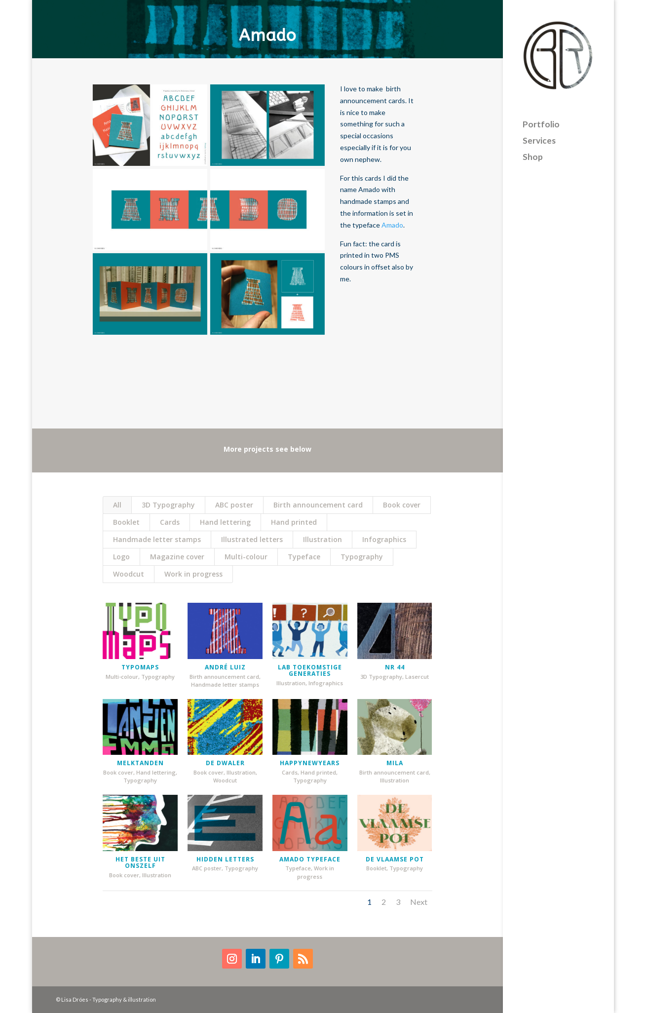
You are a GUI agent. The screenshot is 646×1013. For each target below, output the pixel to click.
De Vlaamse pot (391, 859)
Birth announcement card (318, 504)
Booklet (126, 522)
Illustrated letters (252, 539)
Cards (170, 522)
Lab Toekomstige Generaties (306, 670)
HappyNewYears (306, 763)
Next (418, 901)
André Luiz (221, 667)
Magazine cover (177, 556)
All (117, 504)
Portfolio (541, 119)
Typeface (304, 556)
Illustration (322, 539)
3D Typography (168, 504)
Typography (362, 556)
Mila (390, 763)
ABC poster (234, 504)
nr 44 (391, 667)
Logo (121, 556)
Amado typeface (306, 859)
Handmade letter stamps (157, 539)
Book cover (401, 504)
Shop (533, 151)
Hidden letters (221, 859)
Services (539, 135)
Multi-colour (246, 556)
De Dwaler (221, 763)
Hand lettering (225, 522)
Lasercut (413, 676)
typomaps (136, 667)
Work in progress (193, 574)
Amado (392, 225)
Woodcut (128, 574)
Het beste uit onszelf (137, 862)
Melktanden (137, 763)
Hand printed (294, 522)
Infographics (384, 539)
